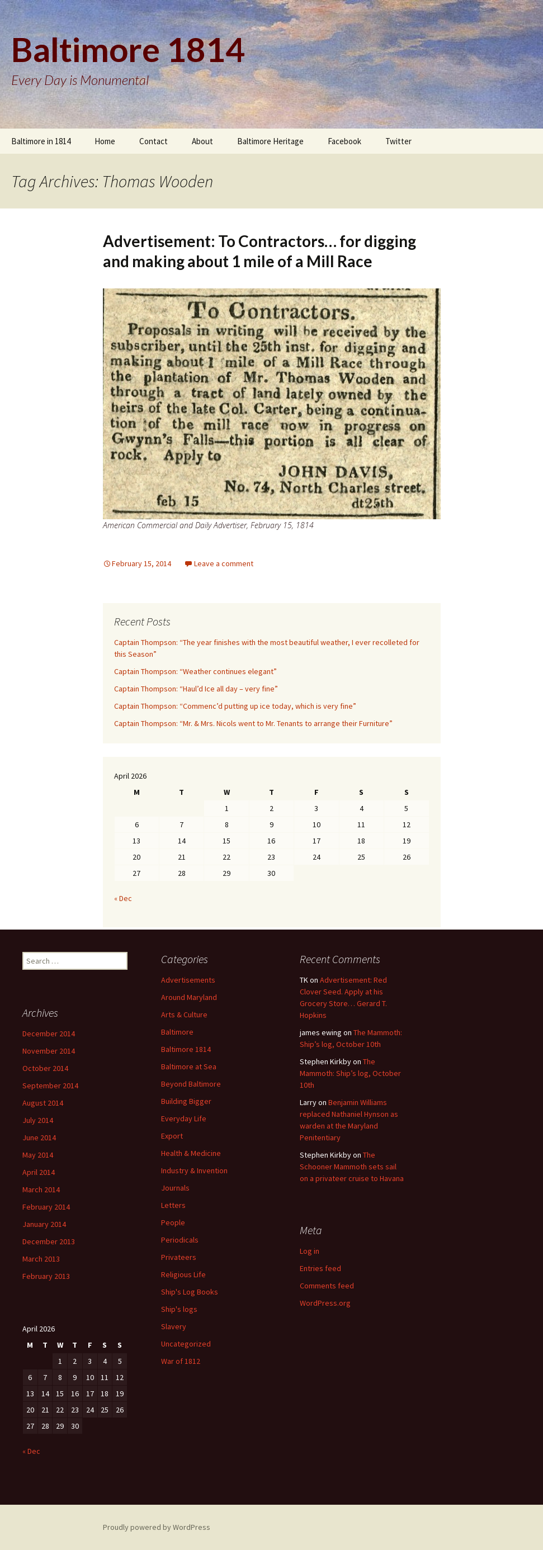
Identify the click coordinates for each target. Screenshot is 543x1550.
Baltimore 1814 (186, 1049)
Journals (175, 1188)
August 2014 (42, 1103)
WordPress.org (325, 1303)
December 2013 (48, 1241)
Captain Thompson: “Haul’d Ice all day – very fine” (196, 689)
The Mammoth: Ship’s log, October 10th (350, 1073)
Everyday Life (183, 1118)
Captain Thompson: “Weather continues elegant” (195, 671)
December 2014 (48, 1033)
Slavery (173, 1326)
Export (172, 1136)
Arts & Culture (184, 1014)
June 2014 (39, 1137)
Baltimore (177, 1032)
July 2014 (37, 1120)
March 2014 (41, 1189)
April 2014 (38, 1172)
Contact (153, 141)
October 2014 (45, 1068)
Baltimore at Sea (188, 1066)
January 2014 (44, 1224)
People (173, 1222)
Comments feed (327, 1286)
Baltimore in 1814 (40, 141)
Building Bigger (186, 1101)
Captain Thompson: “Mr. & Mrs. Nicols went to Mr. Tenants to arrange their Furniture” (253, 723)
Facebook (344, 141)
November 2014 (48, 1051)
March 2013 (41, 1259)
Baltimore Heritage (270, 141)
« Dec (123, 898)
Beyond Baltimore (191, 1084)
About (202, 141)
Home (105, 141)
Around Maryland (189, 997)
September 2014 (50, 1085)
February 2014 (46, 1207)
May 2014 (37, 1155)
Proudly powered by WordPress (156, 1527)
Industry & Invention (194, 1170)
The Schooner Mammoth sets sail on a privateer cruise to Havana (352, 1166)
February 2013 (46, 1276)
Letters (173, 1205)
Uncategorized (186, 1344)
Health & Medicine (191, 1153)
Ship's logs (179, 1309)
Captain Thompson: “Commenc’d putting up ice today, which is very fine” (235, 706)
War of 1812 (180, 1361)
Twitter (398, 141)
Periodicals (180, 1240)
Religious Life (183, 1274)
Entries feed (320, 1268)
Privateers (178, 1257)
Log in (309, 1251)
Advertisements (188, 980)
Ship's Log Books (189, 1292)
